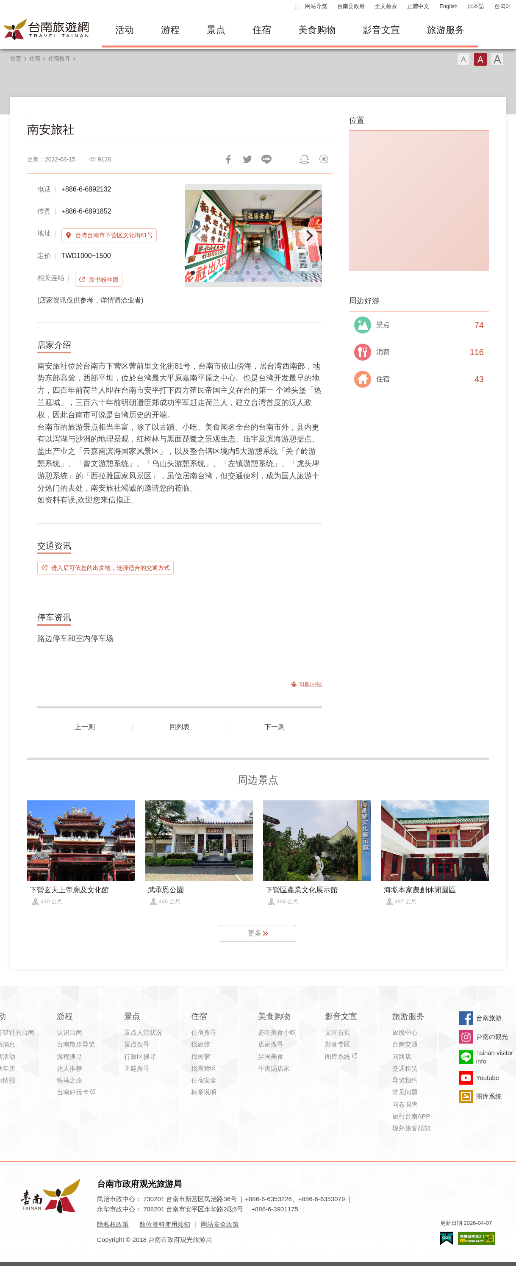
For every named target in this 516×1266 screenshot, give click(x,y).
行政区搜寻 (140, 1056)
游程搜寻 (69, 1056)
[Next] (308, 236)
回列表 (179, 726)
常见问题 (405, 1092)
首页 (15, 59)
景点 (216, 30)
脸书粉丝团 (104, 279)
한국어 (502, 6)
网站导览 (316, 6)
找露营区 (203, 1068)
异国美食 (270, 1056)
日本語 (476, 6)
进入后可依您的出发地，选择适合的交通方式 (110, 567)
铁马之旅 (69, 1080)
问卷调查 (405, 1104)
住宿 (261, 30)
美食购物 (317, 30)
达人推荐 (69, 1068)
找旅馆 (200, 1044)
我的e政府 (446, 1238)
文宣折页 (337, 1032)
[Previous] (198, 236)
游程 (170, 30)
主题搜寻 (137, 1068)
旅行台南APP (411, 1116)
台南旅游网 (46, 30)
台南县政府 (351, 6)
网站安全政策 (220, 1224)
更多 (254, 933)
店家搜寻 (270, 1044)
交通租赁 (405, 1068)
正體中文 (418, 6)
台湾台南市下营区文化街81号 (114, 235)
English (448, 6)
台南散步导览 (76, 1044)
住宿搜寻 (59, 59)
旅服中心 (405, 1032)
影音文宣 (381, 30)
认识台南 (69, 1032)
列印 (304, 159)
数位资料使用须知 (164, 1224)
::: (297, 6)
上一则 (85, 726)
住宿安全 (203, 1080)
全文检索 (386, 6)
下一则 (274, 726)
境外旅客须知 (411, 1128)
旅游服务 (445, 30)
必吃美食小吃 (277, 1032)
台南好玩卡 (73, 1092)
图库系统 (337, 1056)
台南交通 (405, 1044)
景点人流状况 (143, 1032)
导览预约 (405, 1080)
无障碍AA (476, 1238)
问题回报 (323, 159)
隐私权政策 (113, 1224)
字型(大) (497, 59)
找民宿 (200, 1056)
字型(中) (480, 59)
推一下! (247, 159)
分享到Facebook (228, 159)
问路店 (401, 1056)
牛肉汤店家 (274, 1068)
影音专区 (337, 1044)
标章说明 (203, 1092)
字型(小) (463, 59)
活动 (124, 30)
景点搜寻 (137, 1044)
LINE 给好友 (266, 159)
